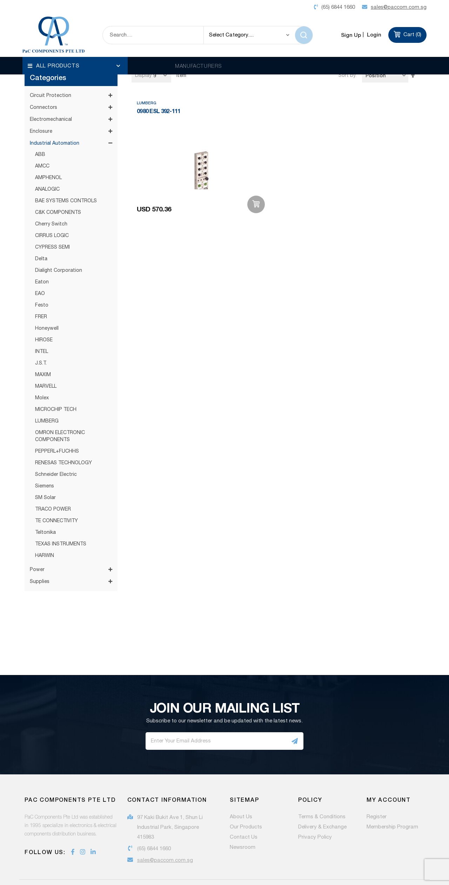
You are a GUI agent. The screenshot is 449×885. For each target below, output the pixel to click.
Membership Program (392, 804)
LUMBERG (47, 398)
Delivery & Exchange (322, 804)
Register (377, 794)
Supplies (39, 559)
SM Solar (45, 474)
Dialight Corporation (58, 247)
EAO (40, 270)
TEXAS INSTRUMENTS (60, 521)
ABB (40, 131)
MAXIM (43, 351)
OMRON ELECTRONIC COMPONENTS (60, 413)
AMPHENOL (48, 154)
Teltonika (45, 509)
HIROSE (44, 317)
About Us (241, 794)
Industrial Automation (54, 120)
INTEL (41, 328)
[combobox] (153, 35)
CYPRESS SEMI (52, 224)
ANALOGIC (47, 166)
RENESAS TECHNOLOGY (63, 440)
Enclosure (41, 108)
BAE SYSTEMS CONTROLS (66, 178)
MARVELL (45, 363)
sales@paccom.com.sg (165, 837)
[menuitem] (75, 65)
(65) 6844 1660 (154, 826)
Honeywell (47, 305)
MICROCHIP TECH (55, 386)
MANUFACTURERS (198, 66)
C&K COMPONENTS (58, 189)
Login (373, 34)
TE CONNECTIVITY (56, 497)
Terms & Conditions (322, 794)
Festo (41, 282)
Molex (42, 375)
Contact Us (243, 814)
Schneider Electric (56, 451)
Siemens (44, 463)
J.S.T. (41, 340)
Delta (41, 236)
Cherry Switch (51, 201)
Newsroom (242, 824)
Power (37, 547)
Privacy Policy (315, 814)
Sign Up (351, 34)
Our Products (246, 804)
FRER (41, 293)
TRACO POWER (53, 486)
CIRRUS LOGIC (52, 212)
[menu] (75, 65)
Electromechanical (51, 96)
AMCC (42, 143)
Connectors (43, 84)
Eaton (42, 259)
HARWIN (44, 532)
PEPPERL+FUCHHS (57, 428)
